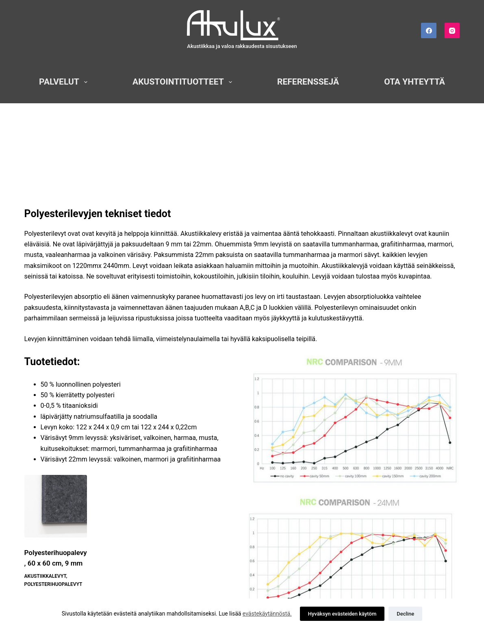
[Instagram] (452, 30)
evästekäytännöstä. (267, 613)
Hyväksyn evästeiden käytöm (342, 614)
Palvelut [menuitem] (65, 82)
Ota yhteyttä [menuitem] (414, 82)
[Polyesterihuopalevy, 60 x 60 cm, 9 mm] (55, 506)
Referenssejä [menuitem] (308, 82)
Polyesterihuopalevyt (53, 584)
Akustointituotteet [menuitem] (183, 82)
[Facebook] (428, 30)
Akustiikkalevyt (45, 576)
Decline (405, 614)
